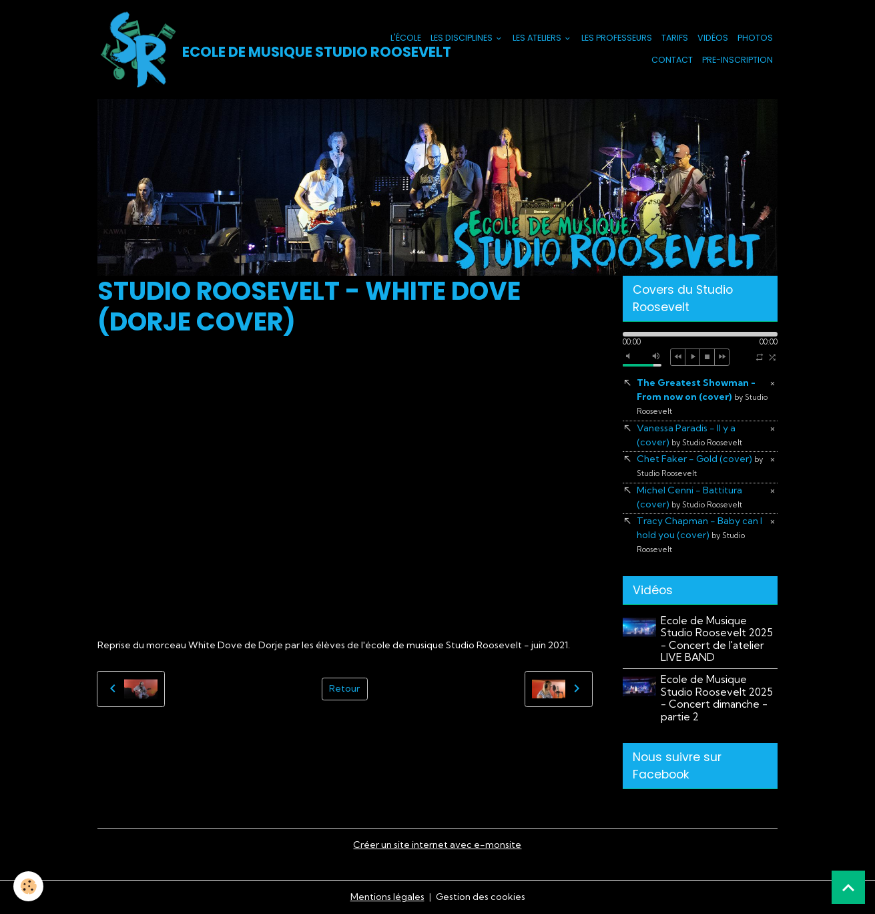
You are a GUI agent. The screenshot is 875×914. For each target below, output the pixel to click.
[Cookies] (28, 886)
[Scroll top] (848, 887)
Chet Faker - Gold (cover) (700, 465)
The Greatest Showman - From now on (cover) (702, 396)
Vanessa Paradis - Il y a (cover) (689, 435)
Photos (755, 37)
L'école (405, 37)
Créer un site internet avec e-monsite (437, 845)
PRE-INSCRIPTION (737, 59)
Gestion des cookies (480, 897)
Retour (344, 688)
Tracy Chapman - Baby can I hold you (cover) (699, 534)
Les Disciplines (462, 37)
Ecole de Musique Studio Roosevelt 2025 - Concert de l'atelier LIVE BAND (717, 639)
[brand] (234, 49)
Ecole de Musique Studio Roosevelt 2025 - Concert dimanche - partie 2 (717, 697)
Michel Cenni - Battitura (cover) (689, 497)
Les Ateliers (538, 37)
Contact (672, 59)
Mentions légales (387, 897)
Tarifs (674, 37)
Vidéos (712, 37)
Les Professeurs (616, 37)
